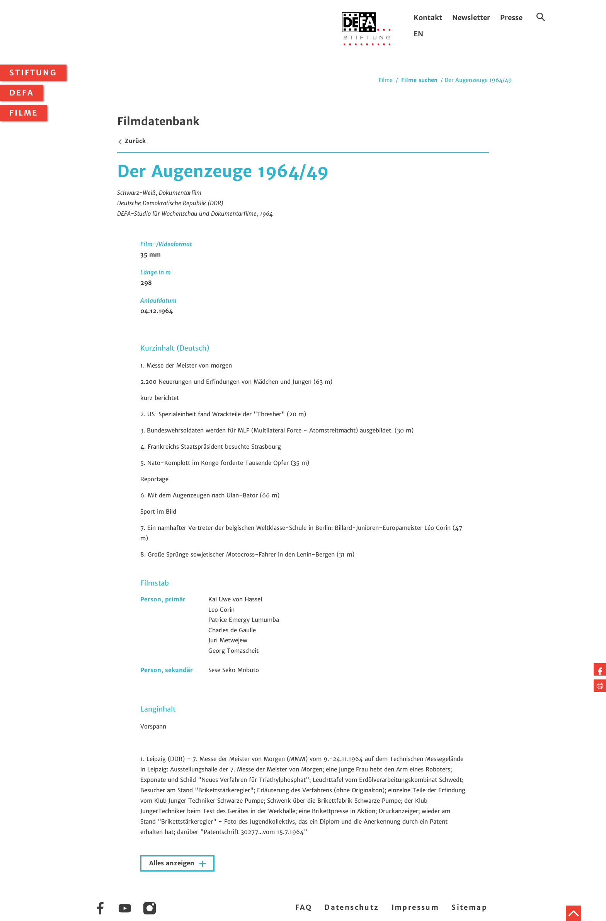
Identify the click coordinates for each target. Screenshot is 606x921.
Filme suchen (419, 80)
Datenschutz (351, 907)
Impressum (415, 907)
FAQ (303, 907)
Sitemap (469, 907)
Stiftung (33, 73)
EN (418, 33)
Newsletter (471, 17)
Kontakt (428, 17)
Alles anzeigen (172, 863)
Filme (23, 113)
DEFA (21, 93)
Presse (511, 17)
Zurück (131, 141)
